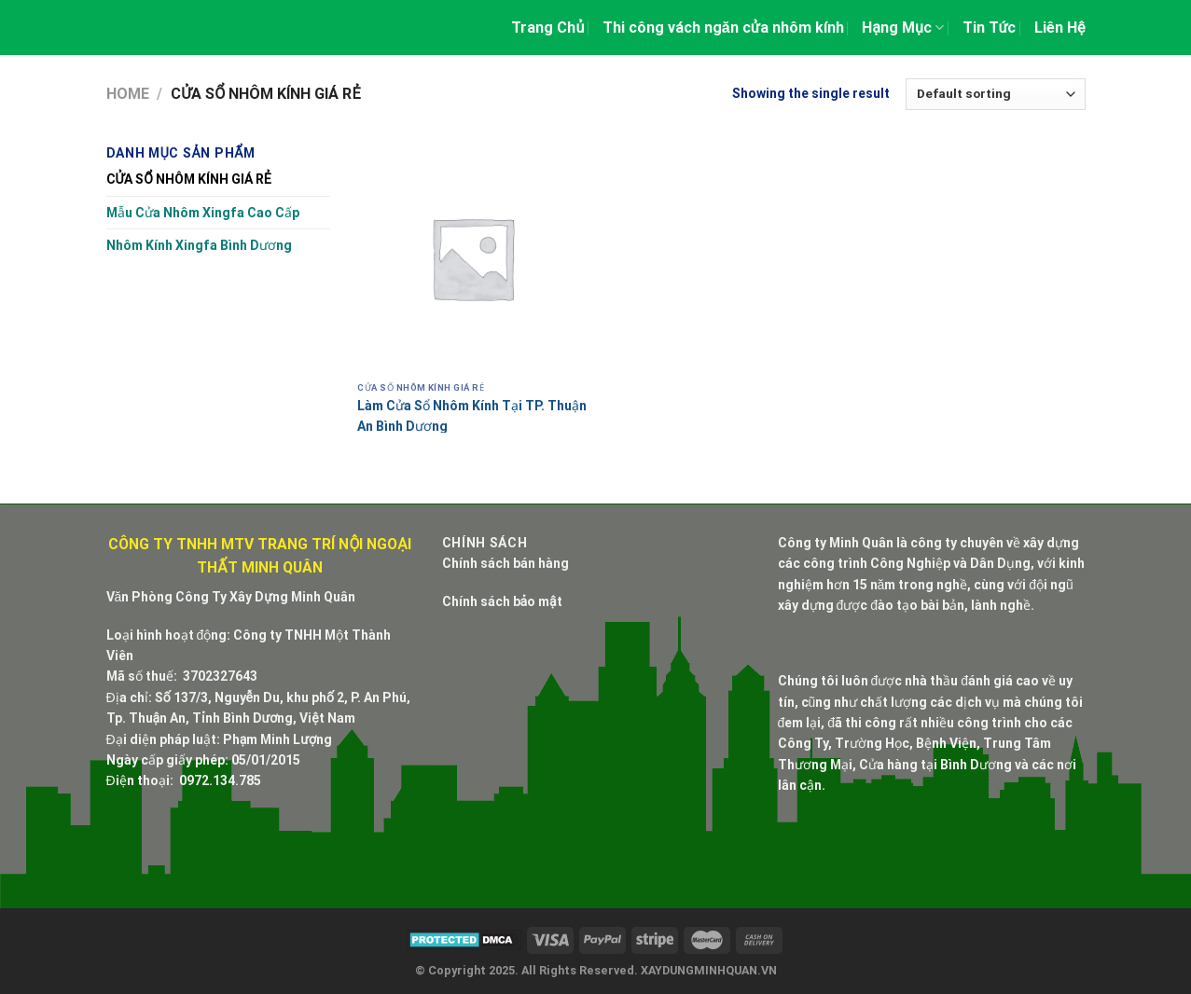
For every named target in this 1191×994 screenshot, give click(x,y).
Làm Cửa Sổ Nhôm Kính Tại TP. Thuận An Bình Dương (472, 415)
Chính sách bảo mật (502, 601)
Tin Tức (989, 27)
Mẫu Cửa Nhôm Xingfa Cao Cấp (202, 212)
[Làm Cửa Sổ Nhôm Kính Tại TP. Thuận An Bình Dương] (472, 258)
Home (127, 94)
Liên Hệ (1059, 27)
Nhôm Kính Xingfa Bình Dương (199, 245)
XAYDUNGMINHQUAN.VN (709, 970)
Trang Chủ (547, 27)
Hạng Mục (903, 27)
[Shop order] (995, 94)
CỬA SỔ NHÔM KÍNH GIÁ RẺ (188, 179)
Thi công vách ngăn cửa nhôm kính (723, 27)
